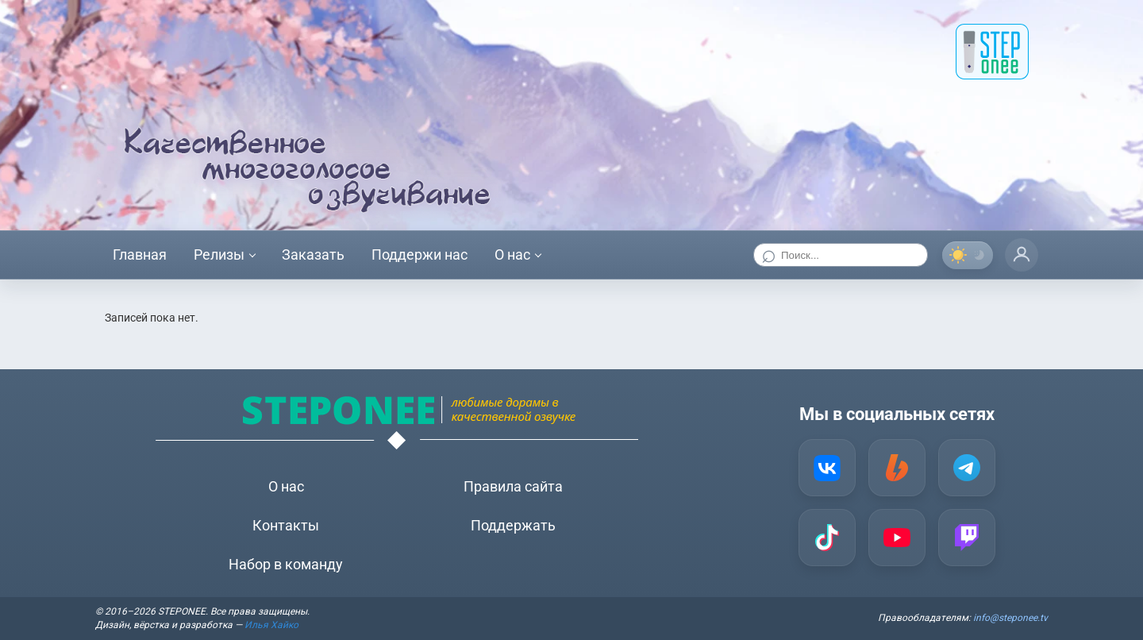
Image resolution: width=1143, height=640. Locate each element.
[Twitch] (966, 537)
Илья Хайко (271, 624)
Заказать (313, 254)
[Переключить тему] (967, 255)
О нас (512, 254)
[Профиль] (1021, 255)
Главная (140, 254)
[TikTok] (827, 537)
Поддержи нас (419, 254)
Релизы (219, 254)
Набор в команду (286, 564)
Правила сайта (513, 486)
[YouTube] (897, 537)
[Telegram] (966, 467)
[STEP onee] (992, 51)
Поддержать (513, 525)
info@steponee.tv (1010, 617)
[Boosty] (897, 467)
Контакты (285, 525)
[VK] (827, 467)
